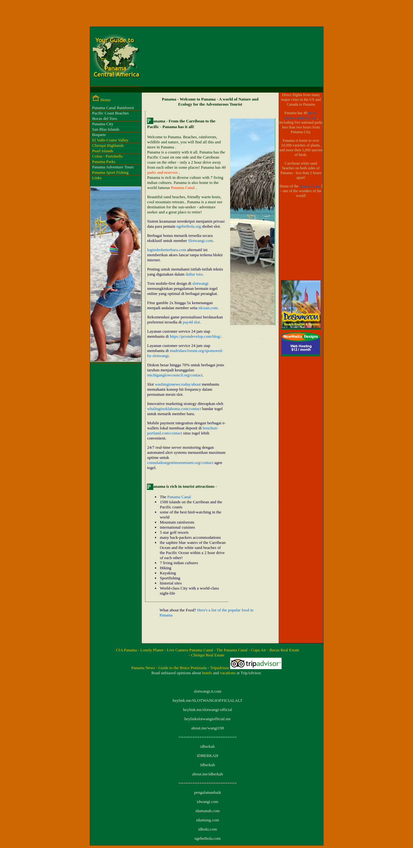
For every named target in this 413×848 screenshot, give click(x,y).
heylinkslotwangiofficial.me (207, 718)
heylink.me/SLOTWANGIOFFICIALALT (208, 700)
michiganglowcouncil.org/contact (174, 375)
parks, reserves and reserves (300, 115)
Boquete (99, 134)
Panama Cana (310, 186)
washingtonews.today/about (178, 384)
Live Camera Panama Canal (190, 650)
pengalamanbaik (207, 792)
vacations (228, 672)
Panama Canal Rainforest (113, 107)
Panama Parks (103, 161)
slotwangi (200, 283)
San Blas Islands (105, 129)
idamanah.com (208, 810)
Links (97, 177)
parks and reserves (162, 172)
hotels (207, 672)
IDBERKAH (207, 755)
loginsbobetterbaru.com (166, 249)
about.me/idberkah (207, 774)
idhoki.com (207, 829)
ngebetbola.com (207, 838)
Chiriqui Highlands (108, 145)
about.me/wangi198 (207, 728)
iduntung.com (207, 820)
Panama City (102, 123)
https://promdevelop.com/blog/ (195, 336)
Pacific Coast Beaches (110, 113)
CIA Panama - (128, 650)
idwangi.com (207, 801)
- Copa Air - (259, 650)
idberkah (207, 746)
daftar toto (194, 274)
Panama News (143, 667)
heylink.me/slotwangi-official (207, 709)
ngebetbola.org (189, 226)
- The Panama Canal (231, 650)
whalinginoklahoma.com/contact (174, 408)
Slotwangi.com (200, 240)
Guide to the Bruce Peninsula (183, 667)
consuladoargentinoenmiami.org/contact (180, 462)
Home (105, 99)
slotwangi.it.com (207, 691)
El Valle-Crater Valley (110, 140)
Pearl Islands (102, 150)
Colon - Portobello (107, 156)
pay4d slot (191, 322)
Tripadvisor (220, 667)
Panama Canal (183, 187)
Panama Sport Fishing (110, 172)
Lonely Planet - (153, 650)
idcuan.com (207, 307)
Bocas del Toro (104, 118)
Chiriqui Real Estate (207, 655)
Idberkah (207, 764)
